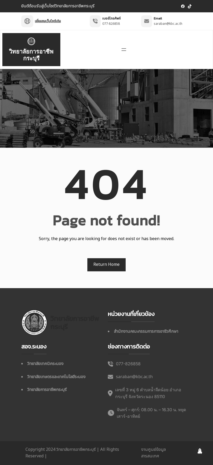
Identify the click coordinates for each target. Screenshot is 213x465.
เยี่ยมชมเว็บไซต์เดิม (48, 19)
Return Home (106, 264)
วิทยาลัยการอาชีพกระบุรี (31, 55)
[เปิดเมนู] (123, 49)
